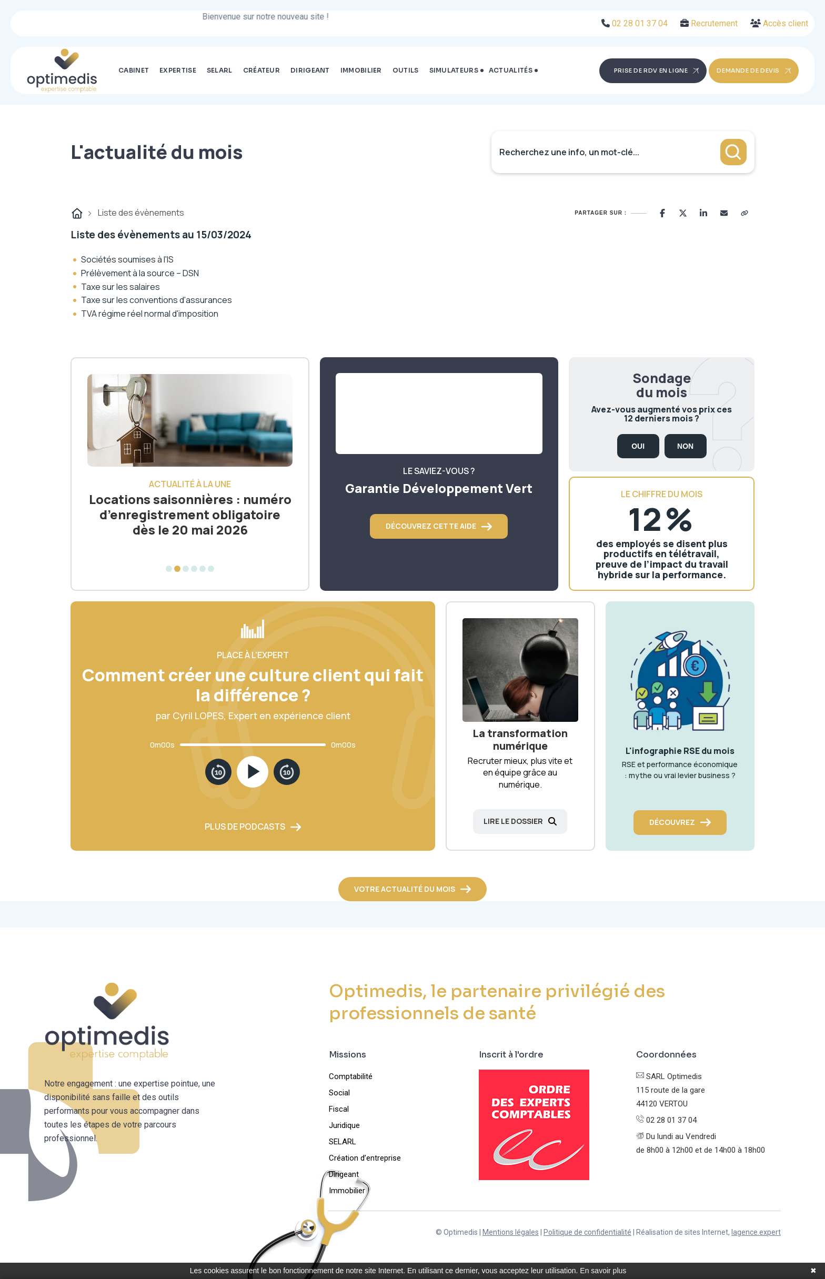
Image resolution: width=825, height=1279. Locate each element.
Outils (406, 70)
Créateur (261, 70)
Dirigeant (310, 70)
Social (339, 1092)
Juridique (344, 1125)
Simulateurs (453, 70)
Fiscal (339, 1109)
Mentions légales (510, 1232)
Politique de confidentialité (587, 1232)
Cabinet (133, 70)
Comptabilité (351, 1076)
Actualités (510, 70)
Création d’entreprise (365, 1158)
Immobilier (361, 70)
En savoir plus (603, 1270)
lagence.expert (756, 1232)
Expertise (177, 70)
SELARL (220, 70)
